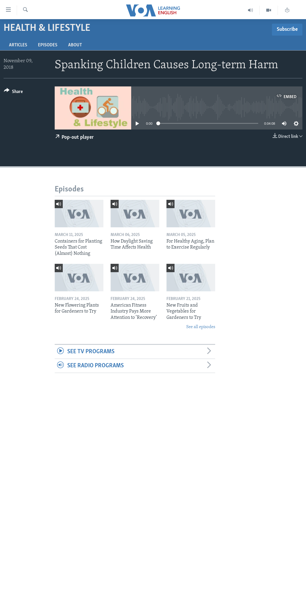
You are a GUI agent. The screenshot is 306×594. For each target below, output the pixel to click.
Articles (18, 45)
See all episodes (200, 327)
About (75, 45)
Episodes (47, 45)
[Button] (13, 92)
